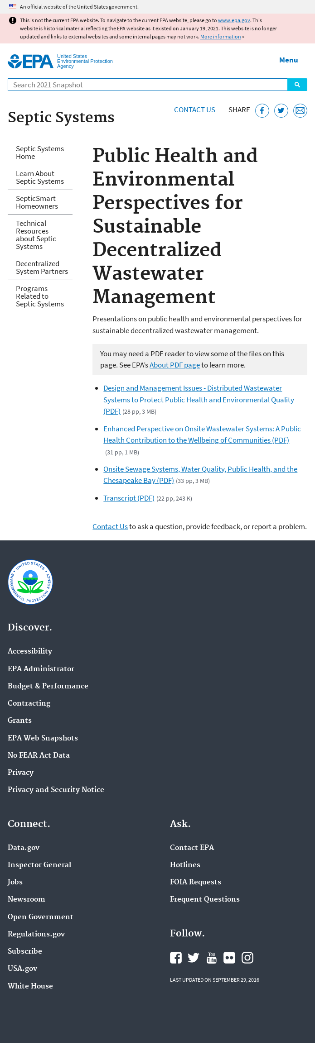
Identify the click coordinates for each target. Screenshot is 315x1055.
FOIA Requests (195, 882)
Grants (20, 721)
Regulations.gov (36, 935)
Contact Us (194, 110)
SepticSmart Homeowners (37, 202)
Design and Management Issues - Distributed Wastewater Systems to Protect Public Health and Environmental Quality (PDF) (198, 399)
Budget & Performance (48, 687)
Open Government (40, 917)
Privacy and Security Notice (56, 790)
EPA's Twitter (193, 958)
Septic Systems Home (40, 152)
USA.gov (22, 969)
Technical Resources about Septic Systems (36, 234)
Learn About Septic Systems (40, 177)
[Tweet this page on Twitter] (281, 111)
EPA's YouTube (212, 958)
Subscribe (25, 952)
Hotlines (185, 865)
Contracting (29, 704)
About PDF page (175, 365)
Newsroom (26, 900)
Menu (288, 60)
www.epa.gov (234, 20)
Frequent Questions (205, 900)
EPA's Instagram (247, 958)
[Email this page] (300, 111)
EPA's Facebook (176, 958)
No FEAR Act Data (39, 756)
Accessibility (30, 652)
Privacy (21, 773)
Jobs (15, 882)
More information (220, 36)
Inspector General (39, 865)
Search (297, 84)
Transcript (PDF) (129, 498)
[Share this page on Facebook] (262, 111)
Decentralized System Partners (42, 267)
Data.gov (23, 848)
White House (30, 987)
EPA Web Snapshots (43, 739)
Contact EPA (192, 848)
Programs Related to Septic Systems (40, 296)
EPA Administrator (41, 669)
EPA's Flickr (229, 958)
